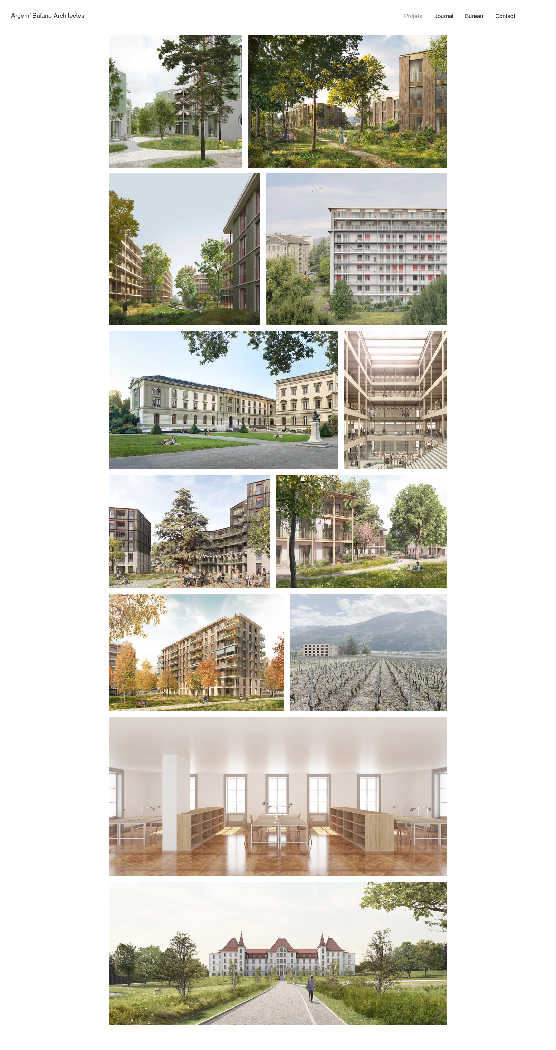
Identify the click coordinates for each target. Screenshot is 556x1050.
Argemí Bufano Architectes (47, 15)
